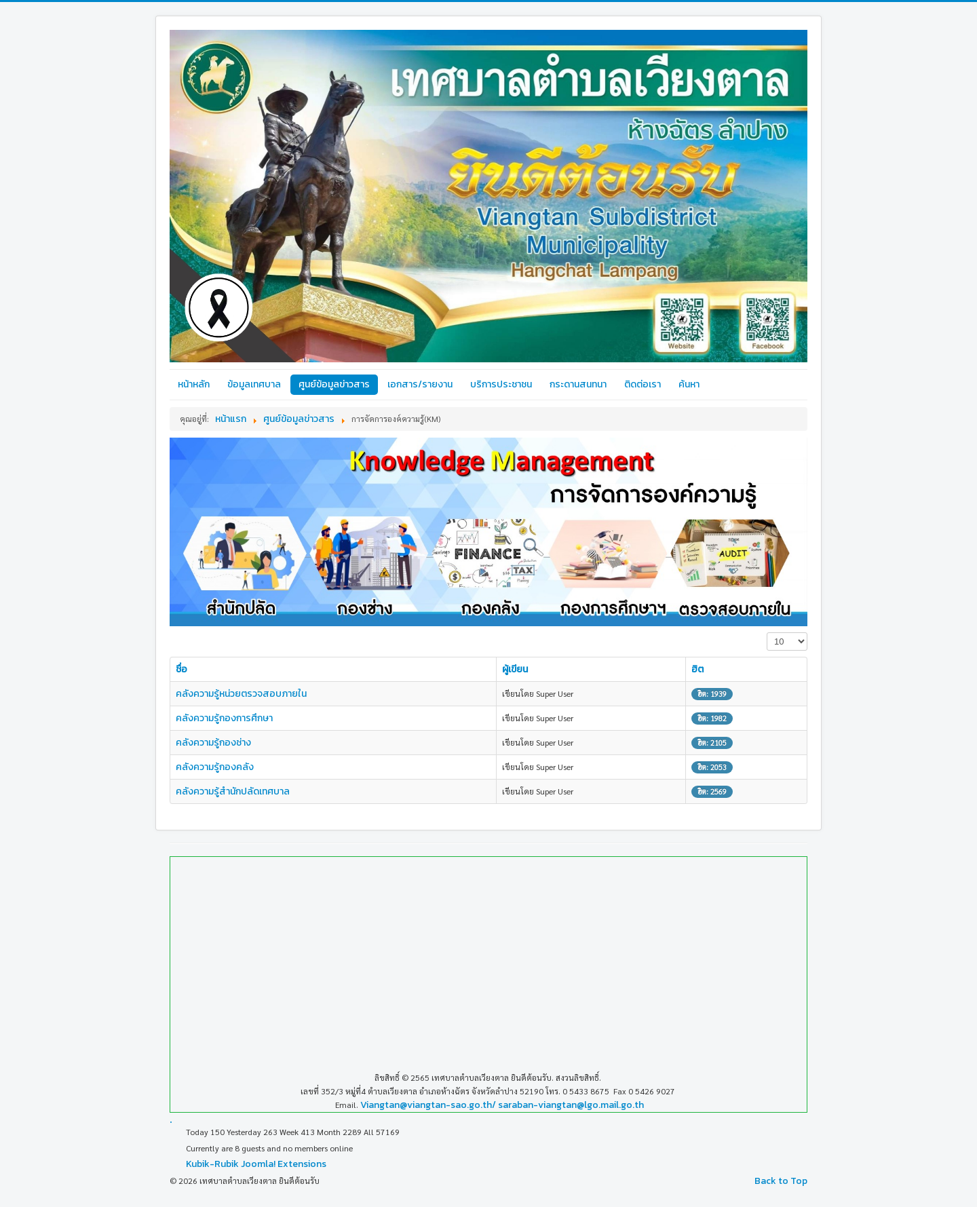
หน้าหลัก (194, 384)
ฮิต (697, 669)
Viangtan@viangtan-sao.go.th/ (428, 1105)
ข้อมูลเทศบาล (254, 384)
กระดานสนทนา (578, 384)
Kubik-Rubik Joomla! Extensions (256, 1164)
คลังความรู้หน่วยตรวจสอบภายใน (241, 694)
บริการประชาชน (501, 384)
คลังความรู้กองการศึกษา (224, 718)
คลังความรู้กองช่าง (213, 742)
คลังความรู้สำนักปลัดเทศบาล (233, 791)
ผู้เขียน (515, 669)
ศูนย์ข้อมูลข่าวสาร (334, 384)
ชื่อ (181, 669)
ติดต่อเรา (642, 384)
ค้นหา (689, 384)
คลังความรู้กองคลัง (215, 767)
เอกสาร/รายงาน (420, 384)
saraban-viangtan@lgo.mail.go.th (571, 1105)
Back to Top (780, 1181)
